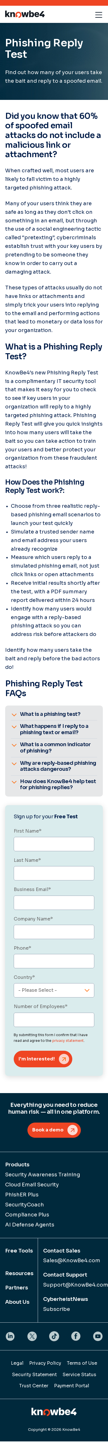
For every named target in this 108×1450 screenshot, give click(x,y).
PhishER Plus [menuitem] (22, 1195)
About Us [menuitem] (17, 1302)
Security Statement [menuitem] (34, 1375)
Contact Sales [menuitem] (61, 1251)
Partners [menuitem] (16, 1288)
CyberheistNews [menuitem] (65, 1299)
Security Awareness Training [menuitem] (42, 1175)
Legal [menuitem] (17, 1363)
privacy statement (68, 1040)
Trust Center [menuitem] (33, 1386)
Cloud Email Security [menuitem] (32, 1185)
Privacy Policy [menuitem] (45, 1363)
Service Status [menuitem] (79, 1375)
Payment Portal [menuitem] (71, 1386)
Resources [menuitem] (19, 1273)
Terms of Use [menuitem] (82, 1363)
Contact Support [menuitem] (65, 1275)
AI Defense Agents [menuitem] (29, 1225)
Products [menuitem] (17, 1164)
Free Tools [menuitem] (19, 1251)
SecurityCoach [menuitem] (24, 1205)
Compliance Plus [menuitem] (27, 1215)
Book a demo (47, 1130)
